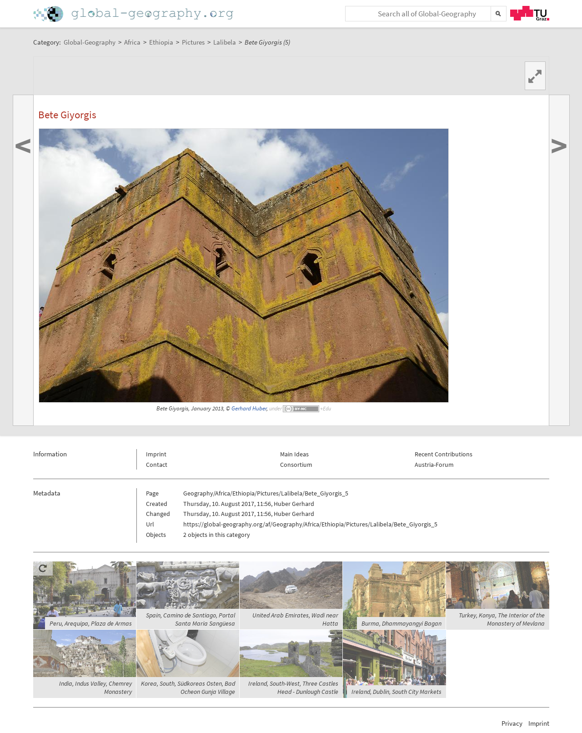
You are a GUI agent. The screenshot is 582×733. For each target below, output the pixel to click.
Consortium (296, 464)
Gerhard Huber (248, 408)
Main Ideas (294, 454)
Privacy (512, 723)
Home (134, 14)
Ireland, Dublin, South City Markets (396, 692)
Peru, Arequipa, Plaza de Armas (91, 623)
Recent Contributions (443, 454)
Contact (156, 464)
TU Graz (529, 13)
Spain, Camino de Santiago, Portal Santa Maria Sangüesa (190, 619)
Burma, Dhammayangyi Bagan (401, 623)
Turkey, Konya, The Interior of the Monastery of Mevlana (502, 619)
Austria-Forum (434, 464)
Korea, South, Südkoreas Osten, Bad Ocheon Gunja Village (188, 687)
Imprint (156, 454)
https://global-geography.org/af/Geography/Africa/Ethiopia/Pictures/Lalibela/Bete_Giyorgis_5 (310, 524)
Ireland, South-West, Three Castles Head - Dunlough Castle (293, 687)
